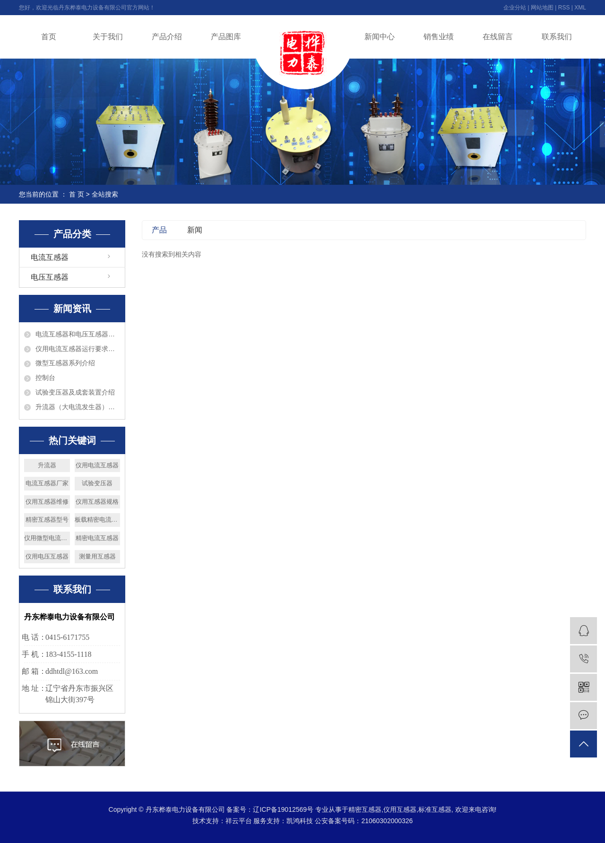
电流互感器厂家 (47, 483)
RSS (564, 7)
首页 (48, 37)
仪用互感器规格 (97, 501)
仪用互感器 (399, 809)
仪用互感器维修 (47, 501)
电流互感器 (50, 257)
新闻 (194, 230)
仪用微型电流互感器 (47, 538)
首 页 (76, 194)
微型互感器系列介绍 (65, 363)
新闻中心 (379, 37)
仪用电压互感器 (47, 556)
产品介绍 (167, 37)
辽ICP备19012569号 (283, 809)
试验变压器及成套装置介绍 (75, 392)
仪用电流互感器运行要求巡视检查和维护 (77, 349)
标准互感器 (434, 809)
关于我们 (108, 37)
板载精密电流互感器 (98, 519)
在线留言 (498, 37)
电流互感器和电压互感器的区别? (77, 334)
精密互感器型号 (47, 519)
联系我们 (557, 37)
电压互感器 (50, 277)
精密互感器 (364, 809)
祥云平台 (238, 821)
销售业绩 (439, 37)
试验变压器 (97, 483)
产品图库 (226, 37)
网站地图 (542, 7)
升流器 (47, 465)
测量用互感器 (97, 556)
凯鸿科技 (299, 821)
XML (580, 7)
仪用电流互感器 (97, 465)
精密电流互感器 (97, 538)
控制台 (45, 377)
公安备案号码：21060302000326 (364, 821)
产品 (159, 230)
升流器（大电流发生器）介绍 (77, 407)
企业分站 (514, 7)
